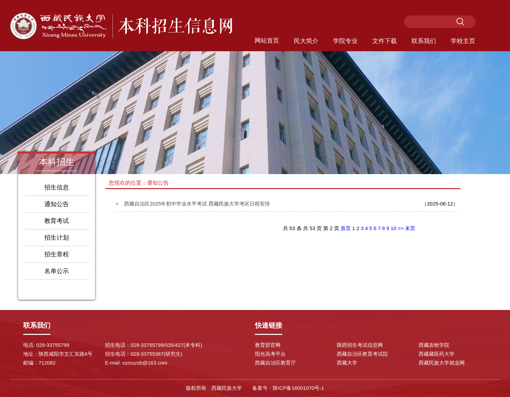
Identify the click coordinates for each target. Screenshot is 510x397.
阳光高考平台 (270, 354)
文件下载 (384, 41)
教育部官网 (268, 345)
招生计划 (56, 237)
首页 (346, 228)
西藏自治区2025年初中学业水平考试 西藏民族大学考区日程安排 (197, 204)
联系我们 (423, 41)
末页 (410, 228)
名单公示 (56, 271)
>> (401, 228)
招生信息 (56, 187)
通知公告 (56, 204)
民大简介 (306, 41)
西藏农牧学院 (434, 345)
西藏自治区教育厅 (275, 363)
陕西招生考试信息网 (360, 345)
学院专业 (345, 41)
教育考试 (56, 220)
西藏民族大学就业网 (442, 363)
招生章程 (56, 254)
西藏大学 (347, 363)
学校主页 (463, 41)
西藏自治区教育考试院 (362, 354)
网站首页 (267, 40)
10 (393, 228)
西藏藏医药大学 (436, 354)
